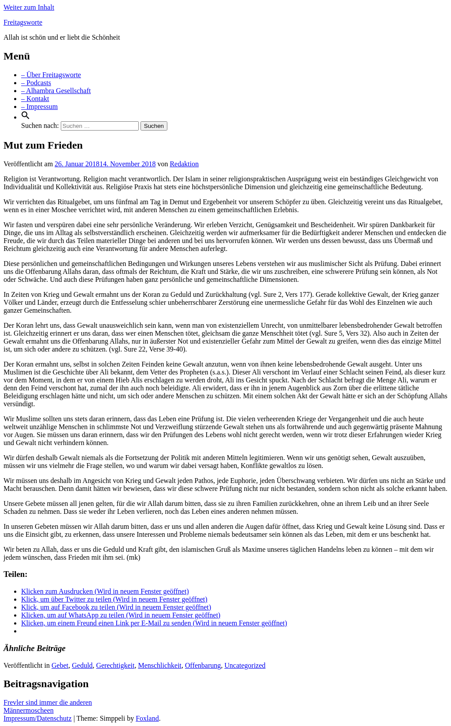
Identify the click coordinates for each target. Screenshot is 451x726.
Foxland (147, 718)
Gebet (60, 665)
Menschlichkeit (159, 665)
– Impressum (39, 106)
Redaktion (184, 164)
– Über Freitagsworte (51, 75)
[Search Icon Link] (25, 117)
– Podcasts (36, 82)
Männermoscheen (29, 710)
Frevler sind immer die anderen (48, 702)
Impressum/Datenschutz (38, 718)
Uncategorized (245, 665)
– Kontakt (35, 98)
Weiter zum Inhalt (29, 7)
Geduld (82, 665)
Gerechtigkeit (115, 665)
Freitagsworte (23, 22)
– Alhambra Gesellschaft (56, 90)
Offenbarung (203, 665)
